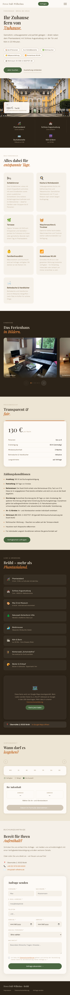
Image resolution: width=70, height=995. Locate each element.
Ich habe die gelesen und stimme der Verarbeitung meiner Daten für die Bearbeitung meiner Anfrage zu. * (35, 959)
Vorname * (12, 889)
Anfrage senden (38, 990)
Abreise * (39, 920)
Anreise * (12, 920)
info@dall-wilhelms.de (15, 870)
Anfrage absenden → (35, 966)
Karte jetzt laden (35, 708)
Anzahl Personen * (16, 930)
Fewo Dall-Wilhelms (13, 3)
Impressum (7, 990)
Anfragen (43, 4)
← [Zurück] (26, 383)
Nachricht (12, 940)
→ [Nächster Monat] (64, 762)
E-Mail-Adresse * (15, 899)
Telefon (11, 909)
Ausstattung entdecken (33, 70)
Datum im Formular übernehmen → (35, 808)
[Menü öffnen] (65, 4)
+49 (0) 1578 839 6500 (16, 866)
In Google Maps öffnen (40, 725)
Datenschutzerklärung (35, 702)
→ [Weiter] (44, 383)
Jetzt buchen (12, 70)
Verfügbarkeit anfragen (17, 540)
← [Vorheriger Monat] (6, 762)
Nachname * (41, 889)
